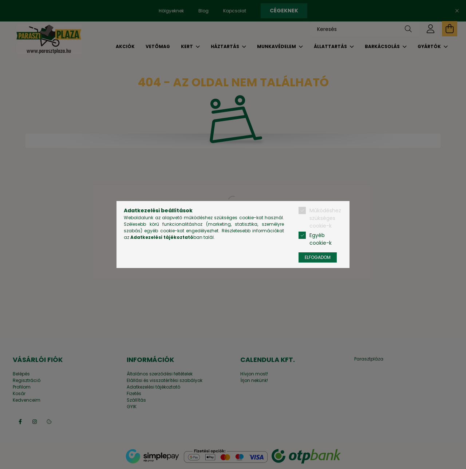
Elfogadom (318, 257)
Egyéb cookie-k (320, 239)
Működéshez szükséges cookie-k (325, 218)
